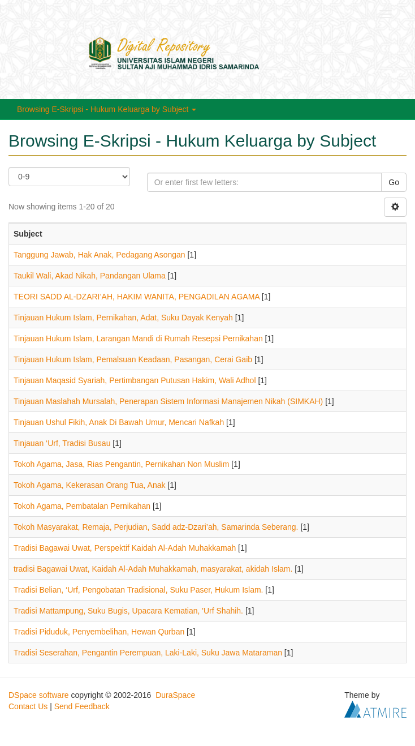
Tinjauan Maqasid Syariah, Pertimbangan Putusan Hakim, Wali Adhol (135, 380)
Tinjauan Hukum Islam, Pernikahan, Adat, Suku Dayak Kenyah (123, 317)
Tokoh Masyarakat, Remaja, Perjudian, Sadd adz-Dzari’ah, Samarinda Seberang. (156, 526)
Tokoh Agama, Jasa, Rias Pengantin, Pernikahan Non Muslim (121, 464)
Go (393, 182)
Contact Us (27, 706)
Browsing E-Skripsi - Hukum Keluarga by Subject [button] (106, 109)
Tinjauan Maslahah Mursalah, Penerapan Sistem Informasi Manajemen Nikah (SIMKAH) (168, 401)
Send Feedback (82, 706)
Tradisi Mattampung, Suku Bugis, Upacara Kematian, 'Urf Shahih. (128, 610)
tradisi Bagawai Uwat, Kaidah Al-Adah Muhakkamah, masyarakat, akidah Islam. (153, 568)
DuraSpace (175, 695)
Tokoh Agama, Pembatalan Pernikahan (82, 506)
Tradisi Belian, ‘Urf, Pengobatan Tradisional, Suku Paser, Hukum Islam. (138, 589)
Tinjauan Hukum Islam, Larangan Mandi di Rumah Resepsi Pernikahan (138, 338)
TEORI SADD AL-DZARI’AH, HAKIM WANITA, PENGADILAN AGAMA (137, 296)
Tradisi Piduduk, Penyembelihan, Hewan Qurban (99, 631)
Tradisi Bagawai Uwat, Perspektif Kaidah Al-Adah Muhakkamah (125, 547)
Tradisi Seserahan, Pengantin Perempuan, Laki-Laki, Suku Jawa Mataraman (148, 652)
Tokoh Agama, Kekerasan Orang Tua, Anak (90, 485)
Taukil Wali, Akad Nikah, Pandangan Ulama (90, 275)
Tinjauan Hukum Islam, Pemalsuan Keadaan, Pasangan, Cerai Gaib (133, 359)
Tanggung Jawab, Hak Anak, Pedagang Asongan (99, 254)
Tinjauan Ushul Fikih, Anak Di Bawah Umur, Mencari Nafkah (119, 422)
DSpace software (38, 695)
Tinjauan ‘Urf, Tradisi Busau (62, 443)
